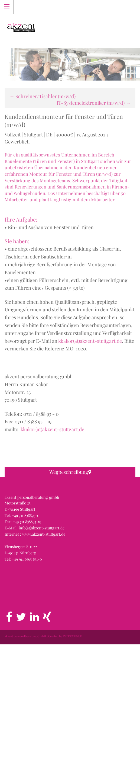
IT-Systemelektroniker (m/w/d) (94, 103)
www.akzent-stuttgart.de (43, 669)
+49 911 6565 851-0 (27, 694)
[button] (70, 540)
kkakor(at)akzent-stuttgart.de (90, 341)
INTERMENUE (72, 772)
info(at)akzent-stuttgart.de (41, 663)
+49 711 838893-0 (26, 651)
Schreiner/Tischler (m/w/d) (42, 96)
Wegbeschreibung (70, 472)
